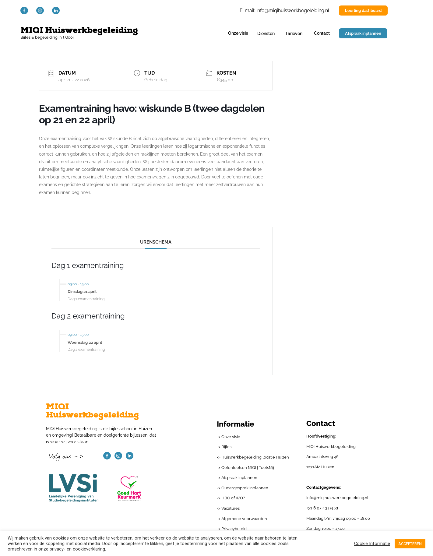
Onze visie (238, 33)
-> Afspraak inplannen (237, 477)
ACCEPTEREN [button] (410, 543)
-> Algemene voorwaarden (242, 518)
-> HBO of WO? (231, 498)
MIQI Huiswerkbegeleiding (79, 30)
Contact (322, 33)
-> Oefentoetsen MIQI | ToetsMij (245, 467)
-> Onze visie (228, 437)
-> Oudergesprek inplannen (242, 488)
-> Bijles (224, 447)
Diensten (266, 33)
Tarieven (293, 33)
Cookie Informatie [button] (372, 543)
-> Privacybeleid (232, 528)
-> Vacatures (228, 508)
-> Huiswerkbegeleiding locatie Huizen (253, 457)
